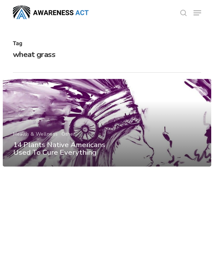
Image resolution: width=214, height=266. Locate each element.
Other (68, 134)
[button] (197, 12)
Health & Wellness (35, 134)
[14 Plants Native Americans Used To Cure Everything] (107, 123)
